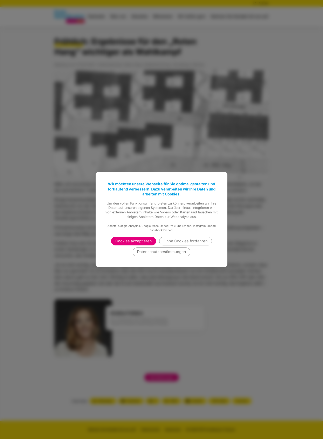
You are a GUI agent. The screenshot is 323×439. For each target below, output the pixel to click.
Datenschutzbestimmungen (161, 252)
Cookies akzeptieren (133, 241)
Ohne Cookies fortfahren (186, 241)
